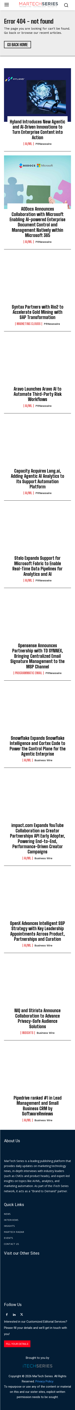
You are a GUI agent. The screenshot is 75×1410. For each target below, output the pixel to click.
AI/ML (28, 143)
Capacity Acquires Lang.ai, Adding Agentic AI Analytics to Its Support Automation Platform (37, 478)
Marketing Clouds (29, 323)
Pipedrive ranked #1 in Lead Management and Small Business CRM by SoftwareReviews (38, 1105)
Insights (27, 1032)
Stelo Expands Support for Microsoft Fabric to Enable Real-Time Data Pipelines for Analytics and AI (37, 566)
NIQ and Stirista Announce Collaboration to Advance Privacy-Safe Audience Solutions (37, 1018)
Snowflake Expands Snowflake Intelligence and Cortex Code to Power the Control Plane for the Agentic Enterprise (38, 746)
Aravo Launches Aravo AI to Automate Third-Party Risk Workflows (38, 394)
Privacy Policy (44, 1381)
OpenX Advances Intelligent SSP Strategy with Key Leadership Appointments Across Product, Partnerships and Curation (37, 931)
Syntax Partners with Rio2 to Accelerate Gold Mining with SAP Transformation (37, 312)
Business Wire (43, 760)
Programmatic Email (28, 673)
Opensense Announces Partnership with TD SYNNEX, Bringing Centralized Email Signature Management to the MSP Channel (37, 656)
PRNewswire (43, 143)
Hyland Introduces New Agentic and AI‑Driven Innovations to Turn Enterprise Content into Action (37, 129)
